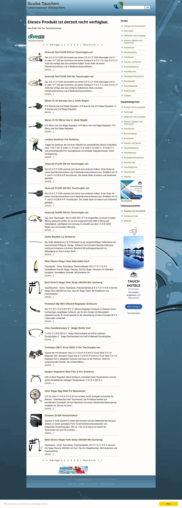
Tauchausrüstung (36, 39)
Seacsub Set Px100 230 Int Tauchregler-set (69, 52)
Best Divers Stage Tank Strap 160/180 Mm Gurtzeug (74, 439)
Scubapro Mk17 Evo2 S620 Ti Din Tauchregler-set (72, 347)
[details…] (49, 70)
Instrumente (129, 47)
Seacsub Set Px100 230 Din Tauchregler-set (69, 76)
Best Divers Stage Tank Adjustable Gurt (67, 261)
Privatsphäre (92, 483)
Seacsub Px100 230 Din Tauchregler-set (67, 188)
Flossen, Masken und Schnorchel (133, 41)
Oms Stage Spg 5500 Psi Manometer (65, 391)
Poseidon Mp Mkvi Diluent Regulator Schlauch (71, 303)
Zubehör (127, 95)
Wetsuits (127, 221)
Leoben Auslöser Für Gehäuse (62, 139)
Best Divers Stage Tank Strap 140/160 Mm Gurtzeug (74, 282)
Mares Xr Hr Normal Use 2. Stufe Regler (67, 100)
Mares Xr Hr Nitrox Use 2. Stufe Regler (66, 120)
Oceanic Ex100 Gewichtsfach (61, 415)
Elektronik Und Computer (135, 36)
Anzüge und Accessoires (134, 26)
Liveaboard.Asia (131, 216)
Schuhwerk (128, 57)
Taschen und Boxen (132, 62)
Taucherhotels (133, 312)
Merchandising (130, 52)
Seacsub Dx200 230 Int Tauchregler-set (66, 212)
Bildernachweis (107, 483)
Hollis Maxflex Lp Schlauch (60, 236)
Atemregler (128, 31)
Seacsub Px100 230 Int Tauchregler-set (66, 163)
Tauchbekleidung (131, 67)
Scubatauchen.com (84, 479)
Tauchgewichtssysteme (134, 76)
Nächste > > (93, 44)
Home (32, 13)
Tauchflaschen (130, 71)
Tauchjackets (129, 81)
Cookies (81, 483)
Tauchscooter (129, 91)
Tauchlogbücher (131, 86)
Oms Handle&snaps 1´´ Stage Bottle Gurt (68, 328)
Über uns (72, 483)
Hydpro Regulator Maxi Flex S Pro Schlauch (69, 371)
